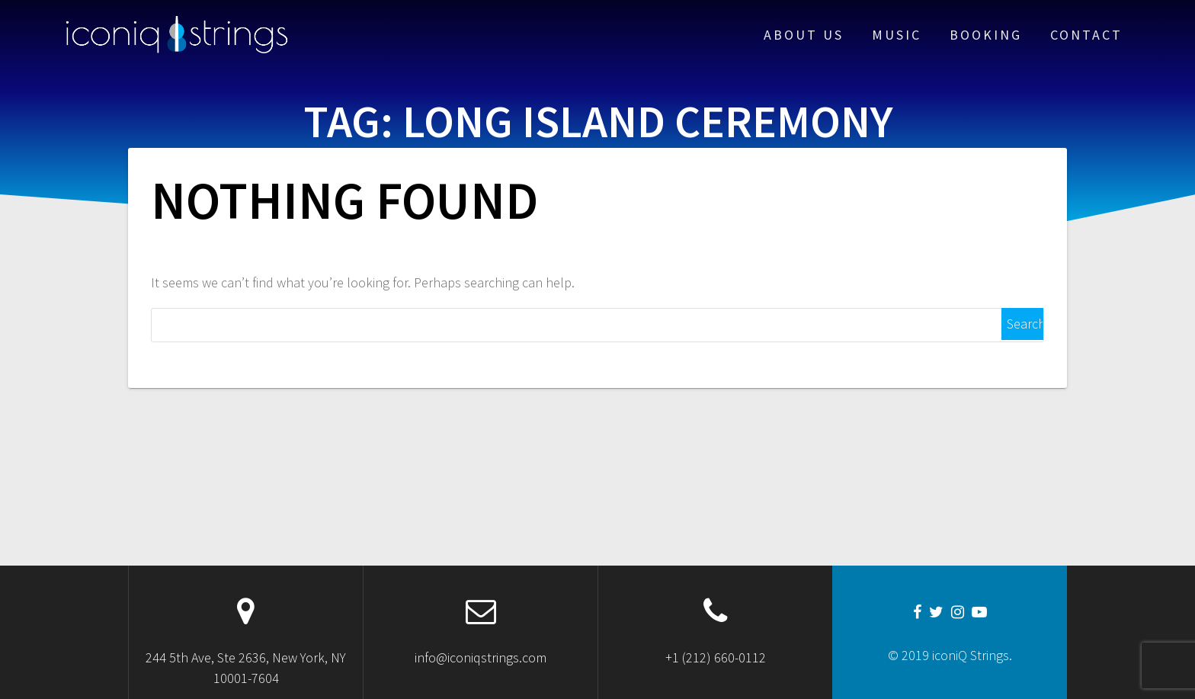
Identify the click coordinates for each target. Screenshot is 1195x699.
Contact (1086, 34)
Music (896, 34)
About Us (804, 34)
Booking (986, 34)
